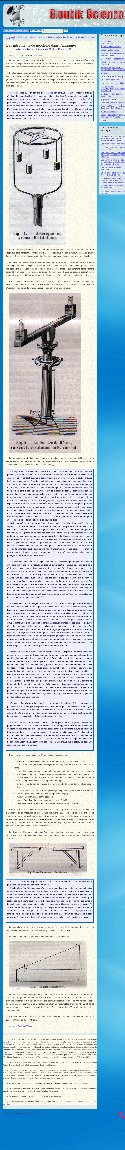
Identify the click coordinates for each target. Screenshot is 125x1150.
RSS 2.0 (41, 1115)
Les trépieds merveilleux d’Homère (111, 168)
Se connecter (21, 1115)
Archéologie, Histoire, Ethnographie (110, 42)
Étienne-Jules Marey (110, 50)
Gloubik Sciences (106, 12)
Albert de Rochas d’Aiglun (21, 1026)
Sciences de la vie (109, 111)
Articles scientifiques (26, 37)
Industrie (104, 73)
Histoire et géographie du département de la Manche (113, 68)
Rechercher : (36, 31)
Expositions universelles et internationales (112, 54)
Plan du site (8, 1115)
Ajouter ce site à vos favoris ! (16, 31)
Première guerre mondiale (112, 103)
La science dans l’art (110, 80)
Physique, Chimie (108, 99)
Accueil (12, 37)
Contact (32, 1115)
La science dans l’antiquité (49, 37)
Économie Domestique (111, 46)
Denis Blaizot (38, 55)
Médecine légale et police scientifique (112, 95)
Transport (105, 120)
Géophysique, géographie (112, 59)
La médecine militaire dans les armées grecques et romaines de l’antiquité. (113, 138)
